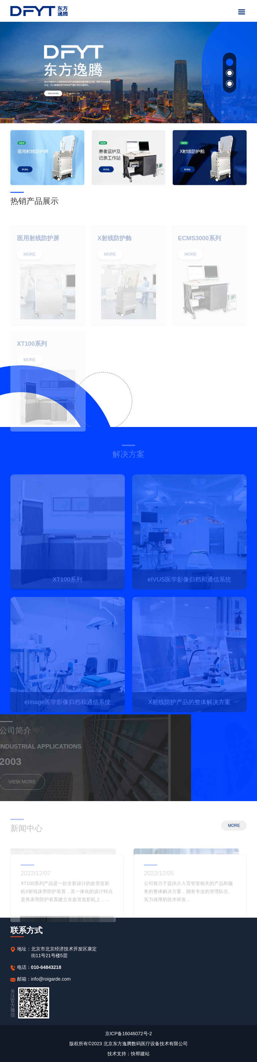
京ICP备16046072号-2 (128, 1033)
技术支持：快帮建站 (128, 1053)
